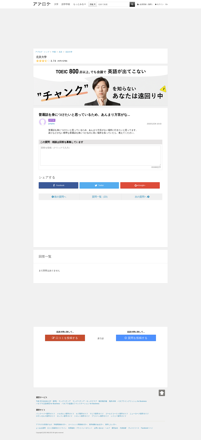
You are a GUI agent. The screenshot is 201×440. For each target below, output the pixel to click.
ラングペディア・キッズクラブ (85, 401)
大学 (56, 4)
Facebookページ (147, 428)
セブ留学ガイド (82, 414)
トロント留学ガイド (82, 416)
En (167, 4)
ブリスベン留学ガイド (100, 416)
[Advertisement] (100, 28)
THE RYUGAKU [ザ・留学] (46, 401)
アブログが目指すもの (44, 424)
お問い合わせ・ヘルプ (102, 428)
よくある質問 (41, 428)
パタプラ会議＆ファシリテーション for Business (80, 404)
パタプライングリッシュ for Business (132, 401)
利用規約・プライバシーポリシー (80, 428)
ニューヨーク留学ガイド (139, 414)
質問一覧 (100, 196)
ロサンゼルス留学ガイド (45, 416)
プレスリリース (133, 428)
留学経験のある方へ (96, 424)
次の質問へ (142, 196)
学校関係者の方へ (60, 424)
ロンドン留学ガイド (64, 416)
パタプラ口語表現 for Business (48, 404)
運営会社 (115, 428)
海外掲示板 (103, 401)
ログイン (159, 4)
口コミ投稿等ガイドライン (56, 428)
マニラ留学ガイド (97, 414)
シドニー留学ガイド (118, 416)
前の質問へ (59, 196)
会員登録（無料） (145, 4)
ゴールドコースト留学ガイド (117, 414)
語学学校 (66, 4)
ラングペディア (65, 401)
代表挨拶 (123, 428)
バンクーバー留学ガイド (45, 414)
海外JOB (112, 401)
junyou (51, 123)
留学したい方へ (110, 424)
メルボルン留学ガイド (65, 414)
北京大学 (41, 56)
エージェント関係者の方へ (77, 424)
